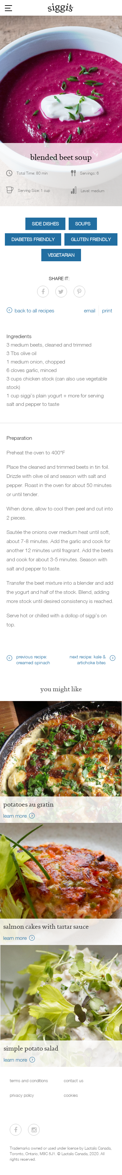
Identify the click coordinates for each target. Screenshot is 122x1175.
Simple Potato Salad (31, 1048)
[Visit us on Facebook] (15, 1130)
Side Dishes (45, 223)
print (107, 310)
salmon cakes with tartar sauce (46, 926)
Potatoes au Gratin (28, 804)
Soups (82, 223)
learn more (15, 815)
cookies (71, 1095)
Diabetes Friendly (33, 239)
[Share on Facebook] (43, 291)
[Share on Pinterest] (79, 291)
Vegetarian (61, 255)
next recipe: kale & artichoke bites (88, 659)
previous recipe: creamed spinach (33, 659)
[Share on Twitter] (61, 291)
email (89, 310)
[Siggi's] (61, 7)
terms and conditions (29, 1080)
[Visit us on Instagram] (34, 1130)
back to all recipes (34, 310)
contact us (73, 1080)
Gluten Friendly (91, 239)
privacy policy (22, 1095)
